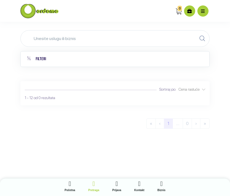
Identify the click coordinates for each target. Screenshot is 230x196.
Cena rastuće (192, 89)
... (177, 123)
